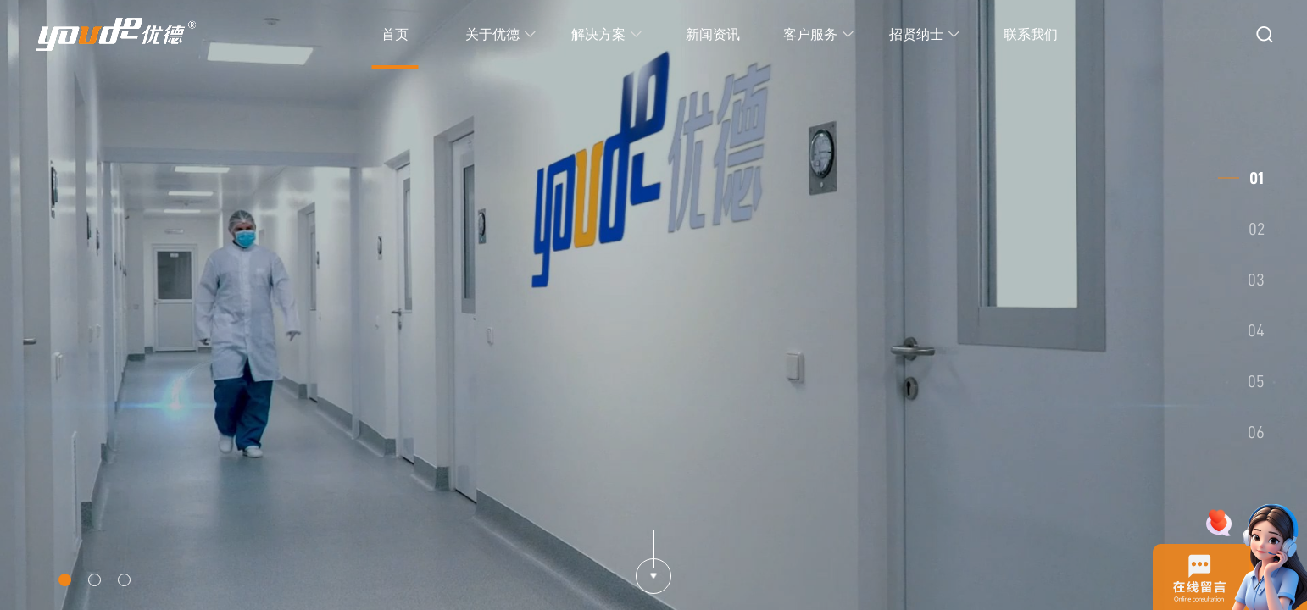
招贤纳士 (924, 34)
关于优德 (501, 34)
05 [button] (1256, 381)
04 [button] (1256, 330)
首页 (395, 34)
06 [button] (1256, 432)
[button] (64, 580)
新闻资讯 (713, 34)
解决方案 (606, 34)
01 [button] (1256, 177)
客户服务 (818, 34)
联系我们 (1031, 34)
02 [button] (1257, 228)
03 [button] (1256, 279)
